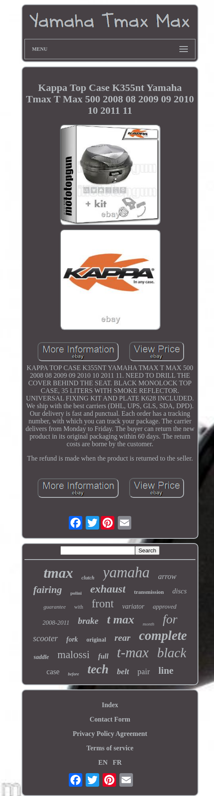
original (96, 640)
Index (110, 704)
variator (133, 606)
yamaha (126, 572)
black (171, 652)
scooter (45, 638)
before (73, 674)
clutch (88, 578)
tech (97, 669)
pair (144, 671)
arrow (167, 576)
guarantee (54, 607)
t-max (133, 652)
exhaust (108, 589)
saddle (41, 657)
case (53, 671)
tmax (58, 573)
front (103, 603)
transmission (149, 592)
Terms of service (110, 748)
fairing (47, 589)
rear (122, 637)
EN (103, 762)
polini (76, 593)
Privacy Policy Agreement (110, 733)
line (165, 670)
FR (117, 762)
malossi (73, 654)
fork (72, 639)
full (103, 656)
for (170, 619)
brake (88, 621)
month (148, 623)
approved (164, 606)
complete (163, 635)
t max (120, 619)
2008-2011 (56, 622)
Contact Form (109, 719)
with (78, 607)
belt (123, 671)
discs (179, 591)
